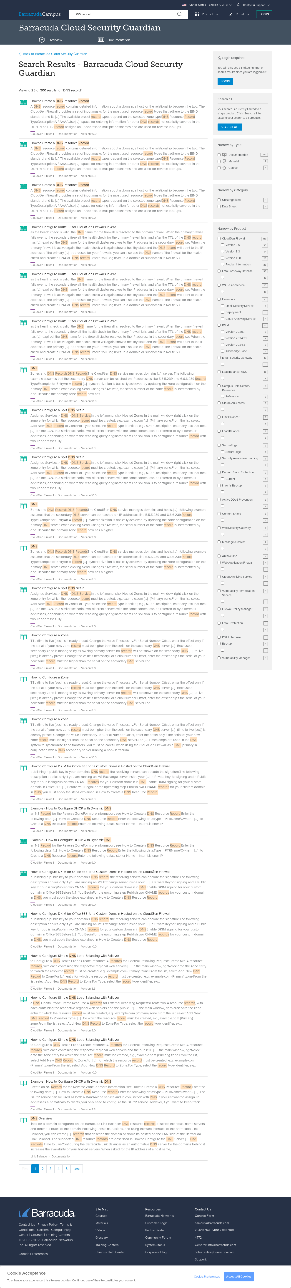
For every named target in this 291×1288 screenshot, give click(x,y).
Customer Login (156, 1223)
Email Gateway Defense (245, 271)
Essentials (245, 299)
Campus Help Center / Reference (245, 388)
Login (264, 14)
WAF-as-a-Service (245, 285)
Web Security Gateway (245, 528)
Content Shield (245, 514)
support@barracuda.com (212, 1266)
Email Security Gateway (245, 357)
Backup (245, 643)
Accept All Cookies (238, 1279)
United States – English (205, 5)
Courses (37, 1234)
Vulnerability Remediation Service (245, 593)
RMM (245, 325)
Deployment (247, 312)
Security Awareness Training (245, 458)
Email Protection (245, 623)
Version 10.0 (247, 258)
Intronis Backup (245, 485)
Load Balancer (245, 431)
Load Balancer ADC (245, 372)
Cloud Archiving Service (247, 319)
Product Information (247, 264)
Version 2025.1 (247, 332)
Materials (101, 1223)
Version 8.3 (247, 251)
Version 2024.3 (247, 345)
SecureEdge (245, 445)
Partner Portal (154, 1230)
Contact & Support (251, 5)
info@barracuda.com (222, 1245)
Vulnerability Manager (245, 658)
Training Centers (58, 1234)
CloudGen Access (245, 403)
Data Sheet (245, 206)
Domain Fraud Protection (245, 472)
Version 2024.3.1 (247, 338)
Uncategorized (245, 200)
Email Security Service (247, 306)
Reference (247, 396)
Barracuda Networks (57, 1240)
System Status (155, 1245)
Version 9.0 (247, 245)
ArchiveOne (245, 556)
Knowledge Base (247, 351)
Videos (100, 1230)
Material (245, 161)
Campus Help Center (110, 1252)
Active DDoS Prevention (245, 499)
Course (245, 168)
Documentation (245, 155)
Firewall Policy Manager (245, 609)
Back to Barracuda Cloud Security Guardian (53, 53)
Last (76, 1168)
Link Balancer (245, 417)
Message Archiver (245, 542)
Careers (43, 1229)
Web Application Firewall (245, 562)
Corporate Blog (156, 1252)
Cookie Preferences (33, 1253)
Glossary (101, 1237)
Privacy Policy (48, 1224)
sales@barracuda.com (219, 1252)
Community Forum (158, 1237)
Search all (230, 127)
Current (247, 479)
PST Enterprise (245, 637)
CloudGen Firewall (245, 238)
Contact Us (27, 1224)
